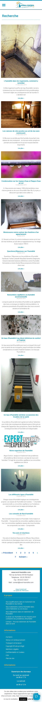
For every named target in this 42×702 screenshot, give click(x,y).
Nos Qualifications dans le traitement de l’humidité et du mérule (20, 603)
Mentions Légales (12, 650)
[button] (3, 5)
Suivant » (23, 557)
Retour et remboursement (15, 640)
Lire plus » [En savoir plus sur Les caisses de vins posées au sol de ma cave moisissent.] (21, 149)
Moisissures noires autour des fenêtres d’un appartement (21, 234)
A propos (9, 637)
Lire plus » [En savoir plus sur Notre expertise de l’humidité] (21, 466)
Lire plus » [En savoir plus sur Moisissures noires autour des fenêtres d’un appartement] (21, 248)
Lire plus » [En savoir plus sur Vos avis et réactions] (21, 548)
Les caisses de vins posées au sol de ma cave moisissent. (21, 133)
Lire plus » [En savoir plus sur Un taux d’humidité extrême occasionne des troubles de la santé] (21, 432)
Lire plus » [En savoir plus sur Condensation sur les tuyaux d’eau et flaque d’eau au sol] (21, 196)
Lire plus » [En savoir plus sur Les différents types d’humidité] (21, 510)
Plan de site (10, 659)
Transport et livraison (13, 643)
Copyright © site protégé (15, 646)
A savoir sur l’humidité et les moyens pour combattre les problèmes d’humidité (21, 618)
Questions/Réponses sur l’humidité (21, 252)
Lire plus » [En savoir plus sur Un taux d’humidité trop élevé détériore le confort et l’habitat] (21, 356)
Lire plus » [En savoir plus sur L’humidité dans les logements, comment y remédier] (21, 99)
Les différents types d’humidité (21, 495)
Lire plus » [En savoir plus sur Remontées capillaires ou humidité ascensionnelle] (21, 312)
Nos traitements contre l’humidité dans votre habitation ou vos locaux (20, 608)
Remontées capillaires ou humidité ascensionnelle (21, 296)
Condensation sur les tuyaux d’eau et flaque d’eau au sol (21, 183)
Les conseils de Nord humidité (21, 514)
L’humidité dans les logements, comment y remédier (21, 83)
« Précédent (7, 553)
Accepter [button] (23, 699)
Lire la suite (33, 699)
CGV (7, 656)
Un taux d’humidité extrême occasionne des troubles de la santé (21, 416)
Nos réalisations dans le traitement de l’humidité (20, 613)
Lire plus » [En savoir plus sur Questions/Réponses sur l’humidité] (21, 269)
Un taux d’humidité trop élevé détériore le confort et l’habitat (21, 340)
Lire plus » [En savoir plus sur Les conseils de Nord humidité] (21, 529)
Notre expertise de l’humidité (21, 451)
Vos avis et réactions (21, 533)
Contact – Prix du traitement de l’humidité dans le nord (21, 623)
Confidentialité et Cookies (15, 653)
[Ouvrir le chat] (36, 696)
